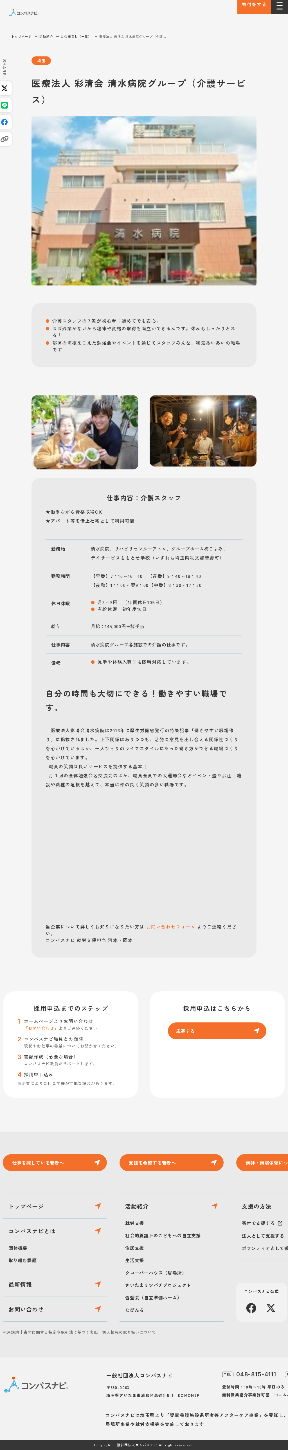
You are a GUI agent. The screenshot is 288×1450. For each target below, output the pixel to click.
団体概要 (17, 1247)
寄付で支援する (258, 1223)
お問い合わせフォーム (171, 926)
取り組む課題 (22, 1260)
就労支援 (134, 1223)
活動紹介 (46, 36)
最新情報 (20, 1284)
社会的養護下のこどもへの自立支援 (163, 1235)
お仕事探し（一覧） (76, 36)
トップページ (21, 36)
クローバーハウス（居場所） (155, 1272)
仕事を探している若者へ (38, 1162)
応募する (185, 1030)
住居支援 (134, 1247)
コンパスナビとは (32, 1231)
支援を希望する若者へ (152, 1162)
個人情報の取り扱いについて (129, 1332)
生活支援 (134, 1260)
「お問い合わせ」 (41, 1028)
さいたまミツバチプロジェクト (158, 1285)
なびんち (134, 1309)
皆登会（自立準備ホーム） (153, 1297)
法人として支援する (263, 1235)
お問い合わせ (26, 1309)
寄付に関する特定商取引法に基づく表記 (61, 1332)
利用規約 (11, 1332)
